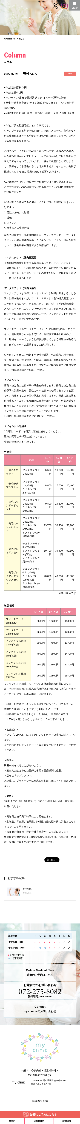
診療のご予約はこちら (43, 1114)
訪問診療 (66, 1121)
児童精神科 (39, 1121)
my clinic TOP (10, 39)
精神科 (12, 1121)
